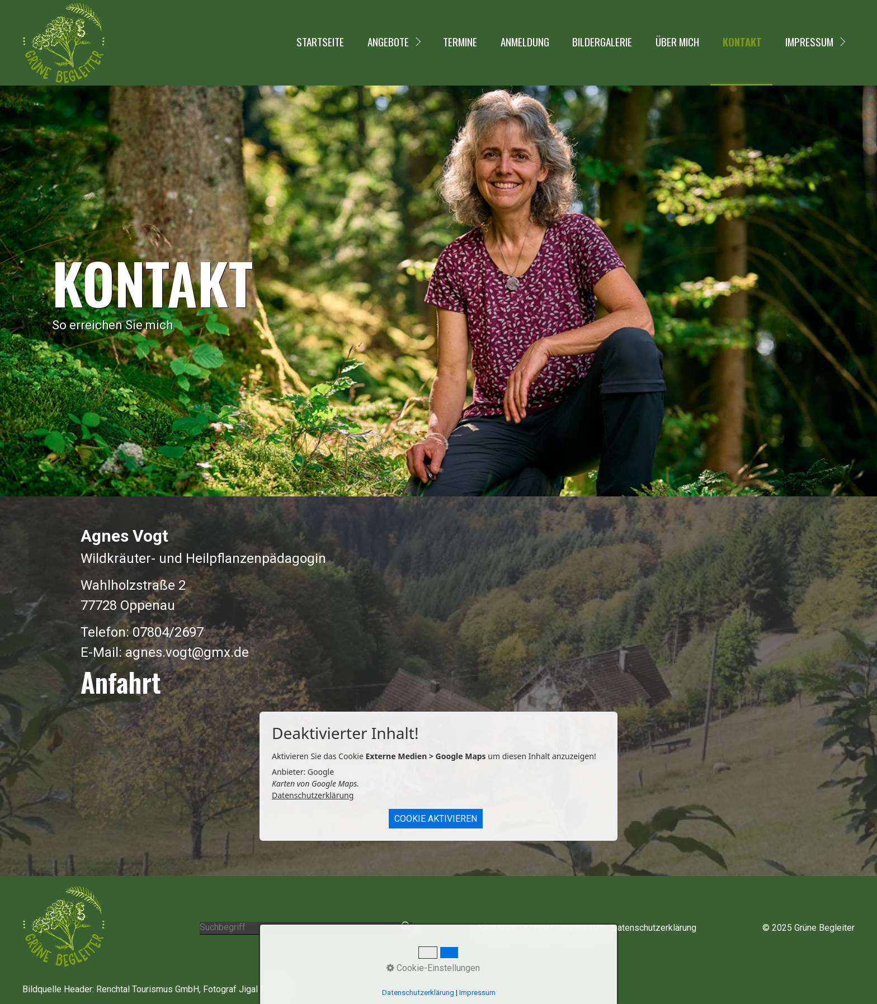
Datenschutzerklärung (312, 795)
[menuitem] (319, 43)
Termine (460, 42)
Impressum (809, 42)
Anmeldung (525, 42)
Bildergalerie (602, 42)
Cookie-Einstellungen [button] (433, 968)
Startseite (320, 42)
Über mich (677, 42)
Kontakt (742, 42)
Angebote (388, 42)
